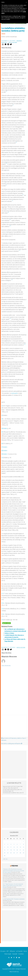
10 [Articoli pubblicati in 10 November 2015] (7, 847)
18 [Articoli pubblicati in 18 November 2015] (10, 850)
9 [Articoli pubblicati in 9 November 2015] (4, 847)
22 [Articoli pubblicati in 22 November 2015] (23, 850)
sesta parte (14, 393)
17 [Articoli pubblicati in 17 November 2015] (7, 850)
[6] (2, 443)
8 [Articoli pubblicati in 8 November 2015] (23, 844)
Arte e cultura (12, 42)
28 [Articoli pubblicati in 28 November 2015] (20, 852)
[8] (2, 450)
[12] (2, 603)
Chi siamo (3, 951)
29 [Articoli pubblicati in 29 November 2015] (23, 852)
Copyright (14, 954)
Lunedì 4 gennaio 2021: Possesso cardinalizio (14, 899)
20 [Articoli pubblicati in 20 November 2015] (17, 850)
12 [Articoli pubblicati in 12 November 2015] (14, 847)
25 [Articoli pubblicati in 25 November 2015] (10, 852)
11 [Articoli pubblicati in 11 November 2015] (10, 847)
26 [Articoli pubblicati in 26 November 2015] (14, 852)
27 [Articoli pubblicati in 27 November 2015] (17, 852)
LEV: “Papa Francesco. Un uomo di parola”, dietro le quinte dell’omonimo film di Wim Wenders (13, 885)
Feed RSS (14, 866)
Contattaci (21, 954)
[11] (2, 593)
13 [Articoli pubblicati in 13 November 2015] (17, 847)
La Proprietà (19, 951)
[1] (2, 406)
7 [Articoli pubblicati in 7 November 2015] (20, 844)
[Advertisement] (14, 726)
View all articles (6, 665)
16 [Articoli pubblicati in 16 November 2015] (4, 850)
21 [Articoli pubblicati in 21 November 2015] (20, 850)
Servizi (25, 951)
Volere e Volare (9, 633)
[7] (2, 447)
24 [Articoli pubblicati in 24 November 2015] (7, 852)
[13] (2, 608)
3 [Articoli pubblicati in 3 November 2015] (7, 844)
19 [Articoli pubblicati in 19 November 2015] (14, 850)
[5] (2, 432)
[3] (2, 419)
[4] (2, 428)
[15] (2, 619)
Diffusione (12, 951)
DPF (8, 951)
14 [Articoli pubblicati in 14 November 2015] (20, 847)
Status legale (7, 954)
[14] (2, 614)
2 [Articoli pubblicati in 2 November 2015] (4, 844)
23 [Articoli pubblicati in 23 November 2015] (4, 852)
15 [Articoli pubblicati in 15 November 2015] (23, 847)
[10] (2, 457)
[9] (2, 454)
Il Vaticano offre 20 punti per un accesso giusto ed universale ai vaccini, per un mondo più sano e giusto (13, 871)
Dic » (7, 859)
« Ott (4, 859)
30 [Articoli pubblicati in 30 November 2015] (4, 855)
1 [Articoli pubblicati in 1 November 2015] (23, 841)
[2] (2, 415)
